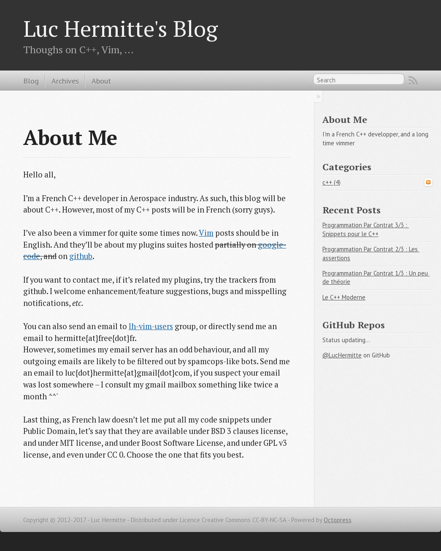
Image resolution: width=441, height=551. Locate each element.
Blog (31, 81)
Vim (206, 233)
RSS (413, 80)
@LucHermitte (342, 355)
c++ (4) (331, 182)
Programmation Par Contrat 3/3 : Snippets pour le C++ (365, 229)
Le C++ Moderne (343, 297)
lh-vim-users (151, 326)
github (80, 256)
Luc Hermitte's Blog (120, 28)
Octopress (338, 520)
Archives (65, 81)
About (101, 81)
